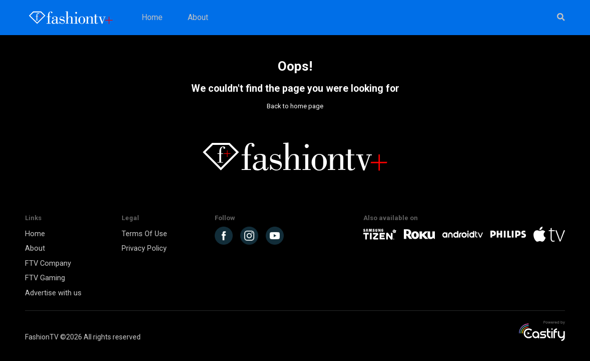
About (198, 17)
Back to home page (295, 106)
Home (152, 17)
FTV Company (48, 263)
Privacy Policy (144, 248)
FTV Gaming (45, 277)
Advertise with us (53, 292)
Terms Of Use (144, 233)
